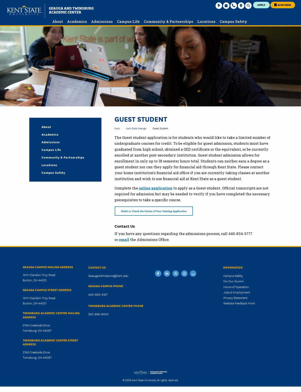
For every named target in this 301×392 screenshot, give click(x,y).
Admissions (51, 142)
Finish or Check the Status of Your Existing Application (154, 211)
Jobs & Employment (236, 292)
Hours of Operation (236, 286)
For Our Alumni (233, 281)
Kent (117, 128)
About (46, 127)
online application (155, 188)
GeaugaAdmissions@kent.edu (108, 275)
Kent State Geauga (136, 128)
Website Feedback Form (239, 303)
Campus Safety (53, 172)
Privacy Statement (235, 297)
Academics (50, 134)
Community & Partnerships (63, 157)
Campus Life (51, 150)
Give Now (282, 4)
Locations (49, 165)
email (124, 239)
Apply (261, 4)
